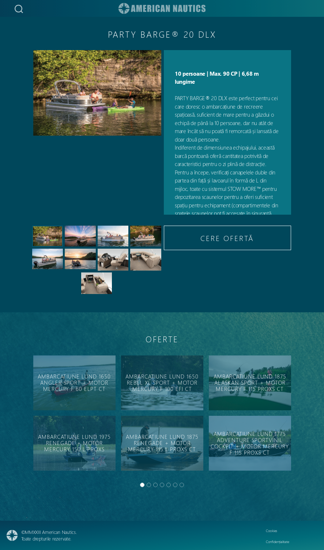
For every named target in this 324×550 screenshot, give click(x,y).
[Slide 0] (142, 485)
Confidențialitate (277, 541)
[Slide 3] (162, 485)
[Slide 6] (182, 485)
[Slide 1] (149, 485)
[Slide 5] (175, 485)
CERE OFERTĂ (227, 238)
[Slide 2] (155, 485)
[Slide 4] (168, 485)
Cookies (271, 530)
